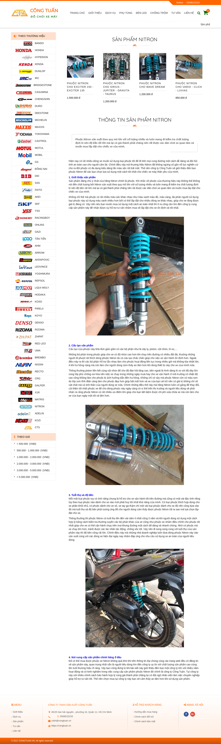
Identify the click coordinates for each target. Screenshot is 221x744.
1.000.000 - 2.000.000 (32, 457)
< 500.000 (25, 444)
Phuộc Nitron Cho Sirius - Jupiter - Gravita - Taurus (116, 88)
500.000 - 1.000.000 (31, 450)
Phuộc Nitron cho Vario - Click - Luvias (189, 87)
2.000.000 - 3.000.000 (32, 464)
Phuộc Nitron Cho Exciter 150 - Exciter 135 (80, 87)
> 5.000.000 (26, 477)
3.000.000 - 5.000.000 (32, 470)
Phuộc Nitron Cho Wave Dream (152, 85)
